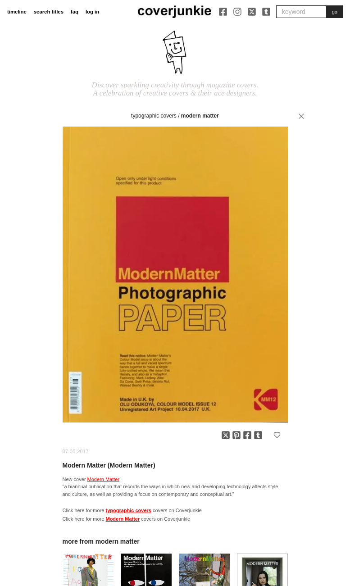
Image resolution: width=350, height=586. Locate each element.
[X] (251, 11)
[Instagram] (237, 11)
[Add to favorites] (277, 435)
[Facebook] (222, 11)
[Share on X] (225, 435)
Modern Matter (200, 116)
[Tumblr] (266, 11)
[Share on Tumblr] (258, 435)
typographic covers (154, 116)
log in (92, 11)
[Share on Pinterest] (236, 435)
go (334, 11)
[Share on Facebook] (247, 435)
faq (74, 11)
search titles (49, 11)
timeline (17, 11)
